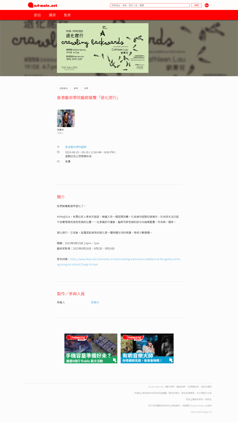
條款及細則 (206, 386)
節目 (37, 14)
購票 (52, 14)
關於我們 (170, 386)
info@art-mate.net (198, 405)
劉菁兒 (60, 129)
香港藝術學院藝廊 (75, 147)
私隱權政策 (193, 386)
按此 (209, 399)
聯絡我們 (181, 386)
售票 (67, 14)
